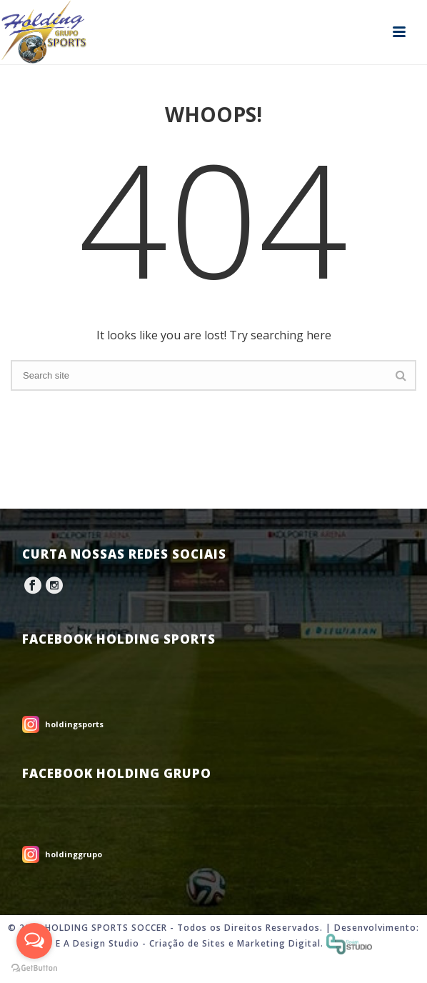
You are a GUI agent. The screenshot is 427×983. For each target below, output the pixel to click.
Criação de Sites (187, 943)
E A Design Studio (97, 943)
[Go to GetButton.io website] (34, 968)
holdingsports (74, 724)
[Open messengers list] (34, 941)
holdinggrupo (73, 854)
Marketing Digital (279, 943)
